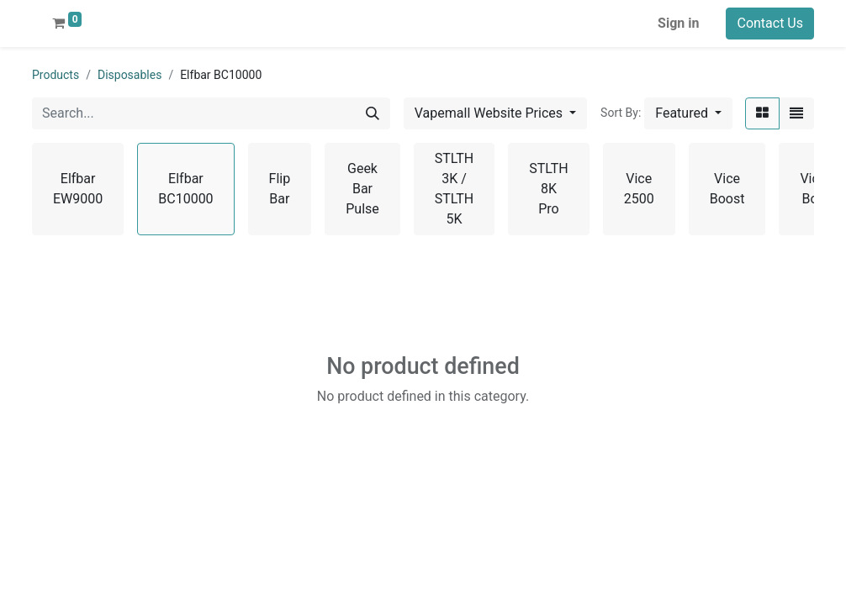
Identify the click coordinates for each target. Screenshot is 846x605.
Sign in (678, 23)
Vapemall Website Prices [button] (490, 113)
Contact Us (770, 23)
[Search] (372, 113)
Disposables (129, 75)
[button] (688, 113)
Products (55, 75)
